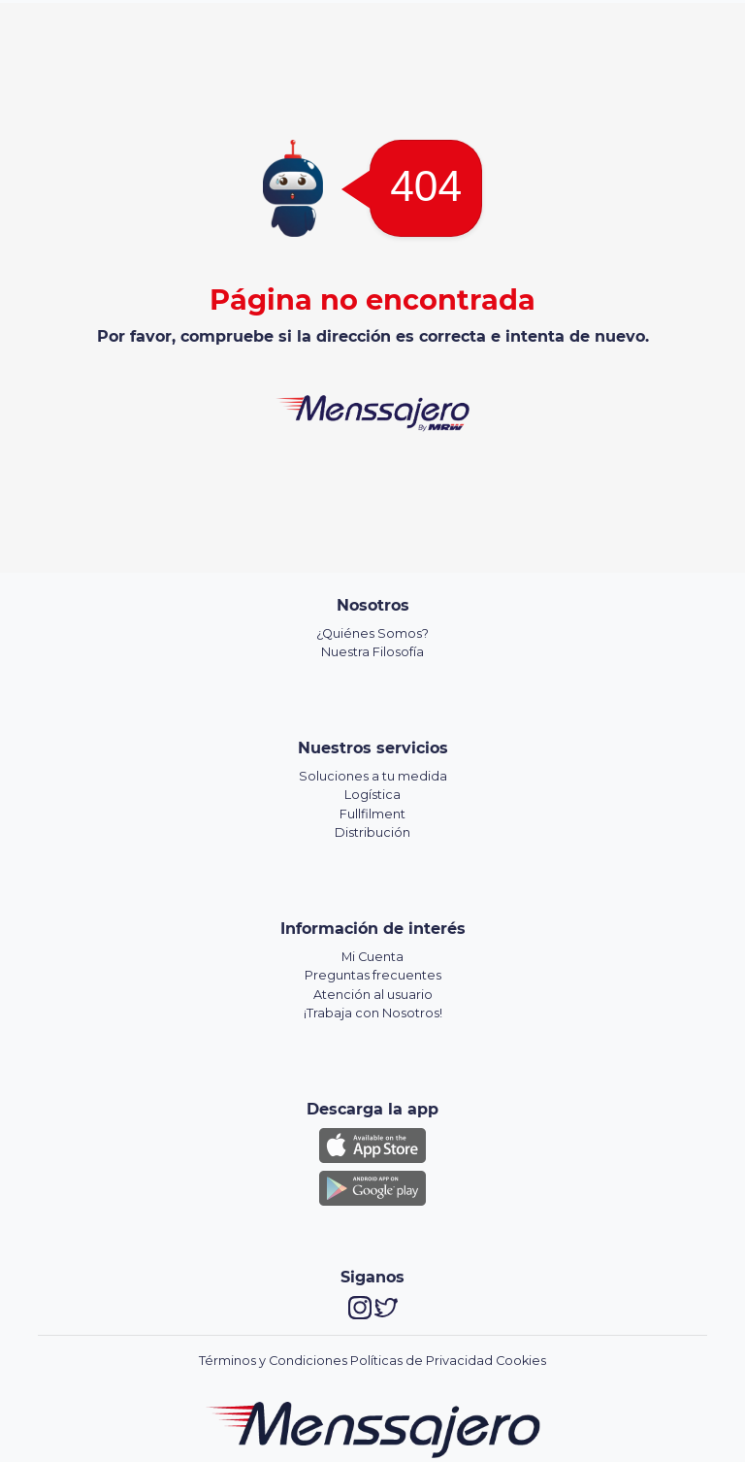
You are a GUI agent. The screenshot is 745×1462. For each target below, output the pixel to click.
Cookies (521, 1360)
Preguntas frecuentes (373, 975)
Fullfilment (372, 814)
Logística (372, 794)
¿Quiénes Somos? (372, 633)
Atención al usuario (373, 994)
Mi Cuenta (372, 956)
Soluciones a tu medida (373, 776)
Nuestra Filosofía (372, 652)
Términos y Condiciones (273, 1360)
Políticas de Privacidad (421, 1360)
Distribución (372, 832)
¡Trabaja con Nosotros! (373, 1013)
